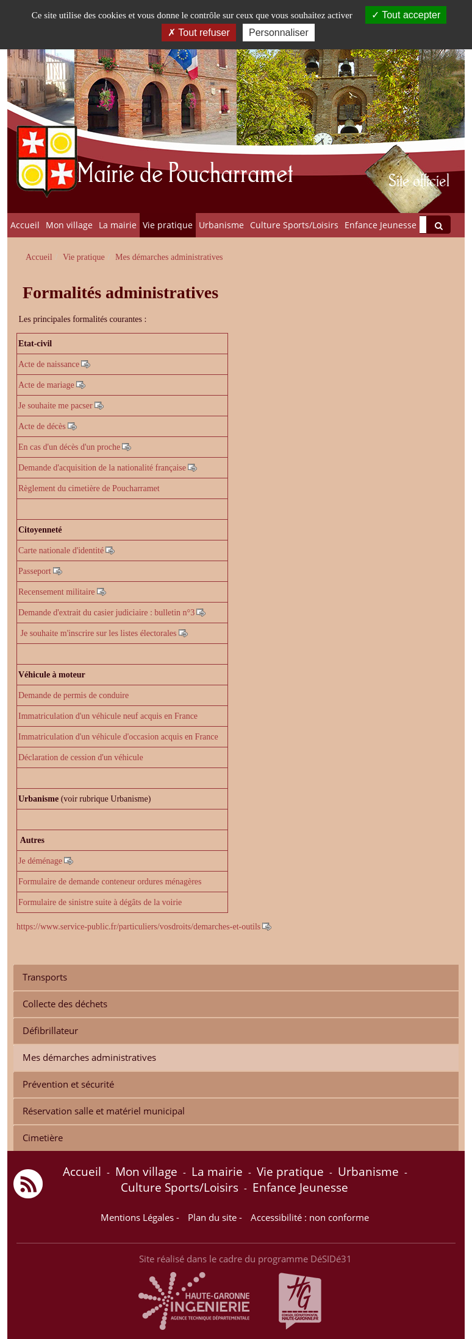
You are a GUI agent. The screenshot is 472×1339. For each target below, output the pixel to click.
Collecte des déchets (65, 1004)
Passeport (34, 571)
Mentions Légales (137, 1217)
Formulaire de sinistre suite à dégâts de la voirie (101, 902)
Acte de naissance (48, 364)
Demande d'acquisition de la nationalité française (102, 467)
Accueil (25, 225)
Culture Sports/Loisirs (294, 225)
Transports (45, 977)
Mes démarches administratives (89, 1057)
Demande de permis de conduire (73, 695)
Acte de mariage (46, 385)
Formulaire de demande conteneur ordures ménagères (110, 881)
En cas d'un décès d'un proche (69, 447)
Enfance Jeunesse (381, 225)
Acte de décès (42, 426)
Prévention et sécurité (68, 1084)
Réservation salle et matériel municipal (104, 1111)
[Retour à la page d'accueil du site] (54, 106)
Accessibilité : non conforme (310, 1217)
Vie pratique (168, 225)
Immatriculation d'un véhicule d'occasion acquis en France (118, 736)
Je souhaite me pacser (55, 405)
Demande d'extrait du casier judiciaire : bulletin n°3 (106, 612)
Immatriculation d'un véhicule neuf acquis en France (108, 716)
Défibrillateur (50, 1030)
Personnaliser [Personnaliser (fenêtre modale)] (279, 32)
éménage (47, 860)
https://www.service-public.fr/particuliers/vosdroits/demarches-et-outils (138, 926)
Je (22, 860)
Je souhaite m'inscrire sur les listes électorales (99, 633)
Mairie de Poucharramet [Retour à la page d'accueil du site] (185, 171)
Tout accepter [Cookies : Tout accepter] (405, 15)
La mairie (118, 225)
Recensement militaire (56, 591)
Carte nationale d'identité (61, 550)
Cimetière (43, 1137)
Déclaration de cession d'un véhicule (80, 757)
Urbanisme (221, 225)
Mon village (69, 225)
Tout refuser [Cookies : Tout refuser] (199, 32)
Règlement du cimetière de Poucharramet (89, 488)
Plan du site (212, 1217)
